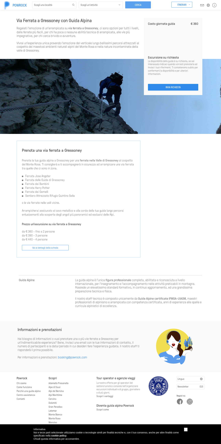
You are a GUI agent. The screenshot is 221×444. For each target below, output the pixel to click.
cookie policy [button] (59, 435)
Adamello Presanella (58, 383)
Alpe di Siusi (54, 387)
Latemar (53, 410)
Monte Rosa (54, 418)
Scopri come (102, 409)
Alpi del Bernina (56, 391)
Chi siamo (21, 383)
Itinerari (181, 4)
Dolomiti (53, 402)
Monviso (53, 422)
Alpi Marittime (55, 395)
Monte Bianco (55, 414)
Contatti (21, 399)
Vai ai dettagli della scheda (45, 247)
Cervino (52, 399)
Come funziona (24, 387)
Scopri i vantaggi (104, 396)
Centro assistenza (26, 395)
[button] (185, 429)
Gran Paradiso (55, 406)
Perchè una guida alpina (29, 391)
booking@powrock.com (72, 357)
